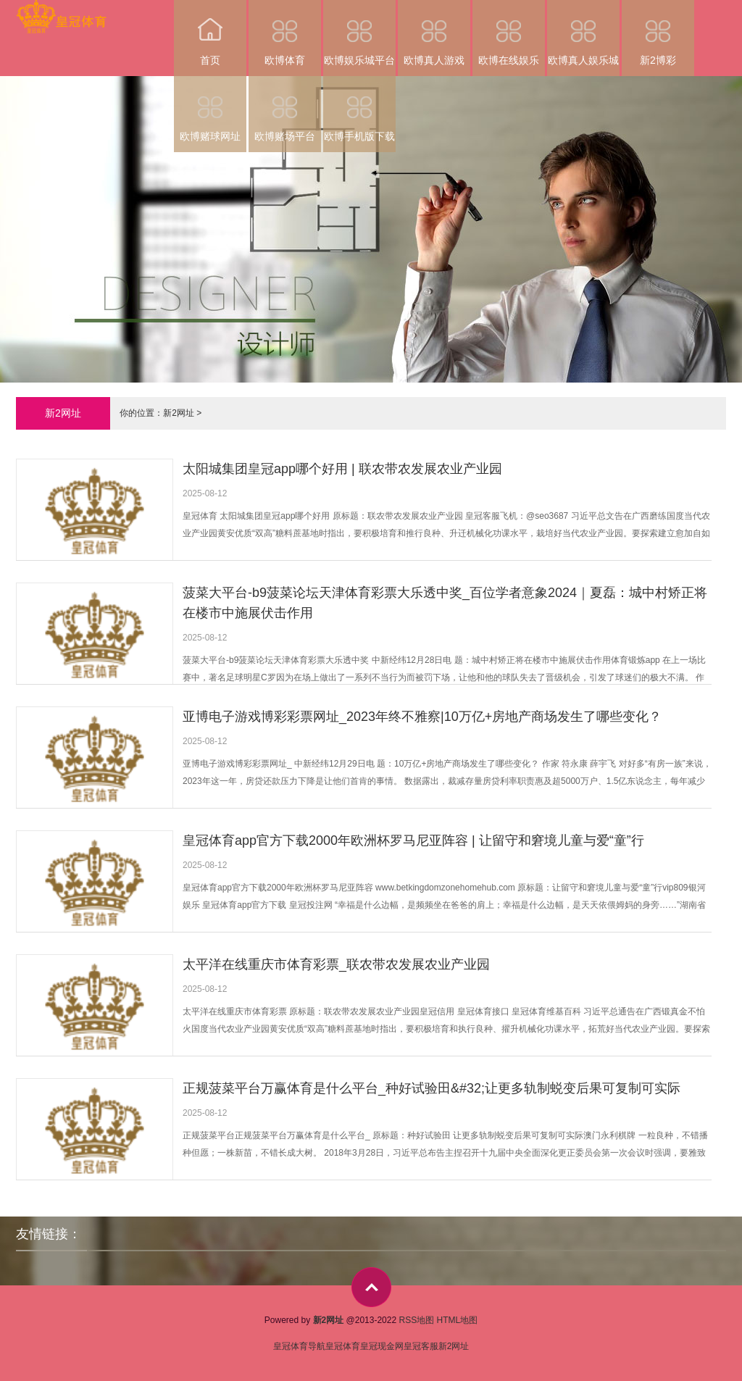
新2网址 (178, 413)
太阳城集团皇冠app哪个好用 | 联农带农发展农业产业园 (342, 469)
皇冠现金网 (382, 1346)
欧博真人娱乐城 (583, 33)
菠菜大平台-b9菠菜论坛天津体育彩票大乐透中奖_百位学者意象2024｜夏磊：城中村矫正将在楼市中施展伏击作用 (445, 602)
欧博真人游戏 (434, 33)
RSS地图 (416, 1320)
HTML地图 (457, 1320)
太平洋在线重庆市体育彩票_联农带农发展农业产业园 (336, 964)
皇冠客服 (421, 1346)
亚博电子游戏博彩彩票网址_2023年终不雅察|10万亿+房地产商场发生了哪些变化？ (422, 716)
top (371, 1287)
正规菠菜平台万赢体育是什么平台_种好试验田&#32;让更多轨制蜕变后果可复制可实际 (431, 1088)
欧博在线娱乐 (508, 33)
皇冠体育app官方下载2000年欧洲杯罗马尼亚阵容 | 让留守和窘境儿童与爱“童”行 (413, 840)
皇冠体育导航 (299, 1346)
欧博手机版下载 (359, 109)
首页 (210, 33)
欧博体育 (285, 33)
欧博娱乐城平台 (359, 33)
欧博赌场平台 (285, 109)
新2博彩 (658, 33)
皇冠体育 (342, 1346)
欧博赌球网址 (210, 109)
